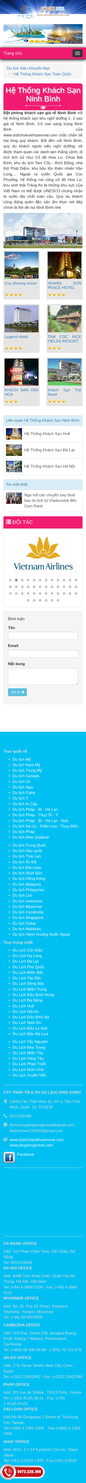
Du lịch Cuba (24, 793)
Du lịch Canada (26, 776)
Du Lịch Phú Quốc (28, 967)
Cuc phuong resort (21, 283)
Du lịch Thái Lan (27, 856)
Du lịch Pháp (24, 832)
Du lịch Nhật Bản (27, 873)
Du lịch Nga (23, 787)
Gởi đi (17, 692)
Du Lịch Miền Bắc (28, 972)
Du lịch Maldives (27, 929)
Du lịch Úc (22, 782)
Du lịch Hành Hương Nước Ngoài (41, 934)
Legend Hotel (16, 337)
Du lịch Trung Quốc (29, 845)
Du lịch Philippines (28, 890)
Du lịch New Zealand (31, 837)
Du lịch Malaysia (27, 884)
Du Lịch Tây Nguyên (30, 1042)
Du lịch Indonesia (28, 901)
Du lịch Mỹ (22, 759)
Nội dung (16, 664)
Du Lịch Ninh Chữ (28, 1070)
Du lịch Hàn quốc (27, 851)
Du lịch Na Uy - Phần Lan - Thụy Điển (45, 826)
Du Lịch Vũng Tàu (28, 1058)
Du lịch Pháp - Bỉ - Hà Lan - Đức (41, 821)
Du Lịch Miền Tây (28, 1053)
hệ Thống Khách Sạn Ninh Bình (51, 420)
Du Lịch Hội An (26, 1011)
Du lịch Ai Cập (25, 804)
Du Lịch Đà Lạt (26, 961)
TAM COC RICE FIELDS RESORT (65, 339)
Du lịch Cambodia (28, 912)
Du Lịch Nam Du (27, 1022)
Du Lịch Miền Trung (30, 989)
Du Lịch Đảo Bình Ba (31, 1017)
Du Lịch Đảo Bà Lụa (30, 1034)
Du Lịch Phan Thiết (29, 1064)
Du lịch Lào (22, 895)
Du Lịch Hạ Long (27, 956)
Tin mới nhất (17, 484)
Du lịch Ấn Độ (24, 862)
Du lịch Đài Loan (27, 867)
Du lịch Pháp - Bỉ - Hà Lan (35, 809)
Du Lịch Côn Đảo (27, 950)
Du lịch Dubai (24, 923)
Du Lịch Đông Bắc (28, 983)
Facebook (25, 1154)
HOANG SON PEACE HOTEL (65, 285)
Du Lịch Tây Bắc (27, 978)
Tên (11, 628)
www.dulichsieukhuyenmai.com (37, 1140)
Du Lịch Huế (23, 1006)
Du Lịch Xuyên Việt (29, 1075)
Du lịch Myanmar (27, 906)
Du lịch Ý (20, 798)
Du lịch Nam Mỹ (26, 765)
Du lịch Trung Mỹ (27, 770)
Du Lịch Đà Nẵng (27, 1000)
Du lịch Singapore (28, 917)
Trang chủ (12, 53)
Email (13, 646)
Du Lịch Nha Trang (29, 1047)
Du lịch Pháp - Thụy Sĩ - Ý (35, 815)
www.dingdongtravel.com (31, 1145)
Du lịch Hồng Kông (29, 878)
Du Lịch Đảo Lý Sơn (30, 1028)
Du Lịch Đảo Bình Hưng (33, 995)
